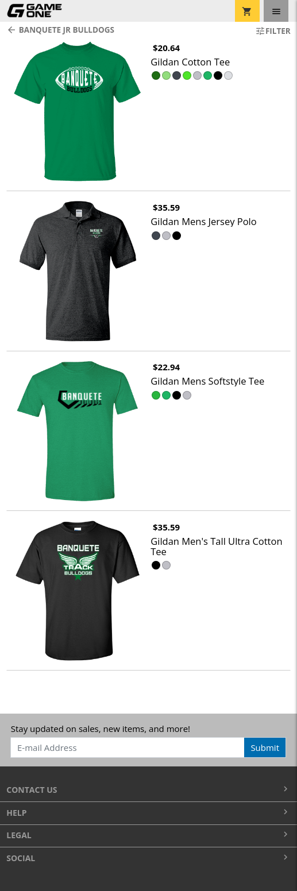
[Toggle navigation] (276, 11)
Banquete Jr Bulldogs (60, 30)
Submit (264, 747)
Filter (273, 31)
